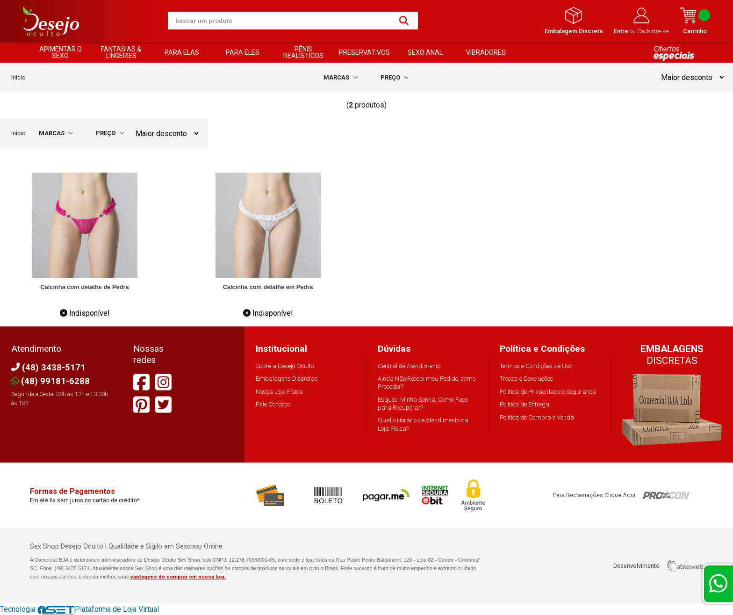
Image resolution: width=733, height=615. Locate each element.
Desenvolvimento (658, 566)
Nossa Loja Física (279, 391)
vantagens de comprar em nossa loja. (178, 577)
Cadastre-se (652, 31)
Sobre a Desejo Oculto (285, 365)
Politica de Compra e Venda (537, 417)
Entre (622, 31)
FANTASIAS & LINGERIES (121, 52)
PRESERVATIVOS (364, 52)
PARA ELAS (182, 52)
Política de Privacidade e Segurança (548, 391)
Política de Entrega (524, 404)
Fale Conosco (273, 404)
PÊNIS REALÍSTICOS (303, 52)
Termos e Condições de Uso (536, 365)
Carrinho (695, 21)
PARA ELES (242, 52)
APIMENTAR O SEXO (60, 52)
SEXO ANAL (425, 52)
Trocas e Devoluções (526, 378)
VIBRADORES (486, 52)
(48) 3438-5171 (48, 367)
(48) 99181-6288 (50, 381)
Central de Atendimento (409, 365)
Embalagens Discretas (287, 378)
